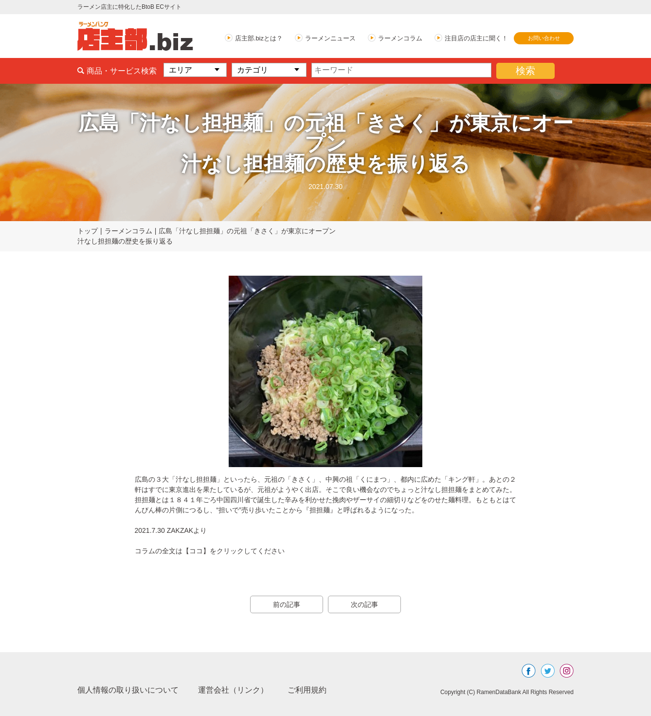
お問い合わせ (544, 38)
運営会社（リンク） (233, 690)
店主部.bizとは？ (259, 38)
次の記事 (364, 604)
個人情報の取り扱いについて (128, 690)
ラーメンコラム (400, 38)
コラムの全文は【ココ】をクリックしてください (210, 551)
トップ (87, 231)
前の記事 (286, 604)
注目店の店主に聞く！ (476, 38)
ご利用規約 (307, 690)
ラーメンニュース (330, 38)
